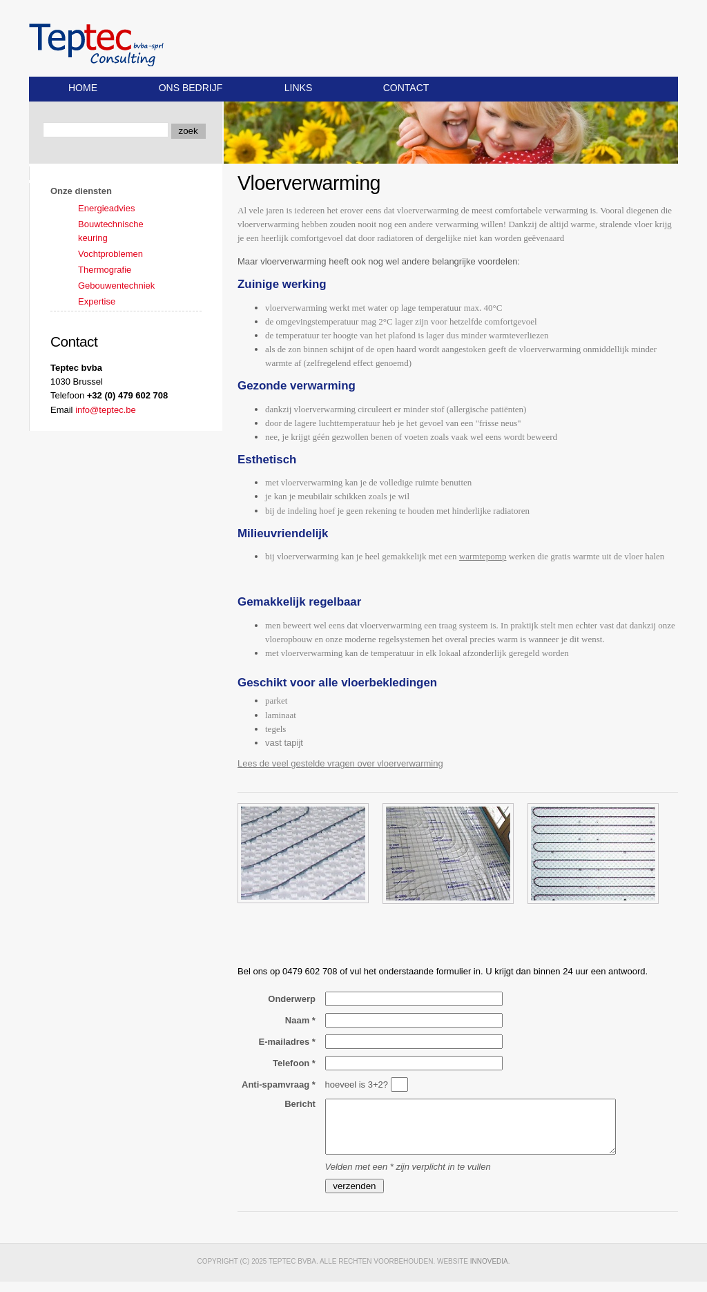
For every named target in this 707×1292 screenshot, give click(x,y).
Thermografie (104, 269)
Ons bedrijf (191, 87)
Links (298, 87)
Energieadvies (106, 208)
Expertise (96, 301)
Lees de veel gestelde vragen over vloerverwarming (340, 763)
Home (82, 87)
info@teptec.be (105, 410)
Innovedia (489, 1271)
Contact (406, 87)
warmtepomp (483, 556)
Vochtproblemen (110, 254)
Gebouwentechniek (116, 285)
